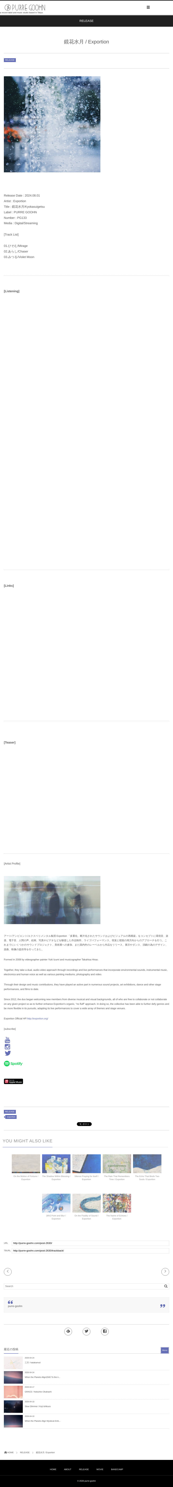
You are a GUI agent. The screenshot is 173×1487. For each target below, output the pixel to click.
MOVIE (100, 1469)
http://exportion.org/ (37, 1018)
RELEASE (10, 60)
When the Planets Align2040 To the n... (42, 1377)
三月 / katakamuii (33, 1363)
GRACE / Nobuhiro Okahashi (38, 1392)
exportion (11, 1117)
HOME (53, 1469)
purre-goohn (15, 1306)
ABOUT (67, 1469)
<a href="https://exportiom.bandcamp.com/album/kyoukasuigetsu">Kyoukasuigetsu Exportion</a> (37, 514)
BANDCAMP (117, 1469)
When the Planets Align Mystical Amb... (42, 1421)
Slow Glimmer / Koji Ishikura (38, 1406)
